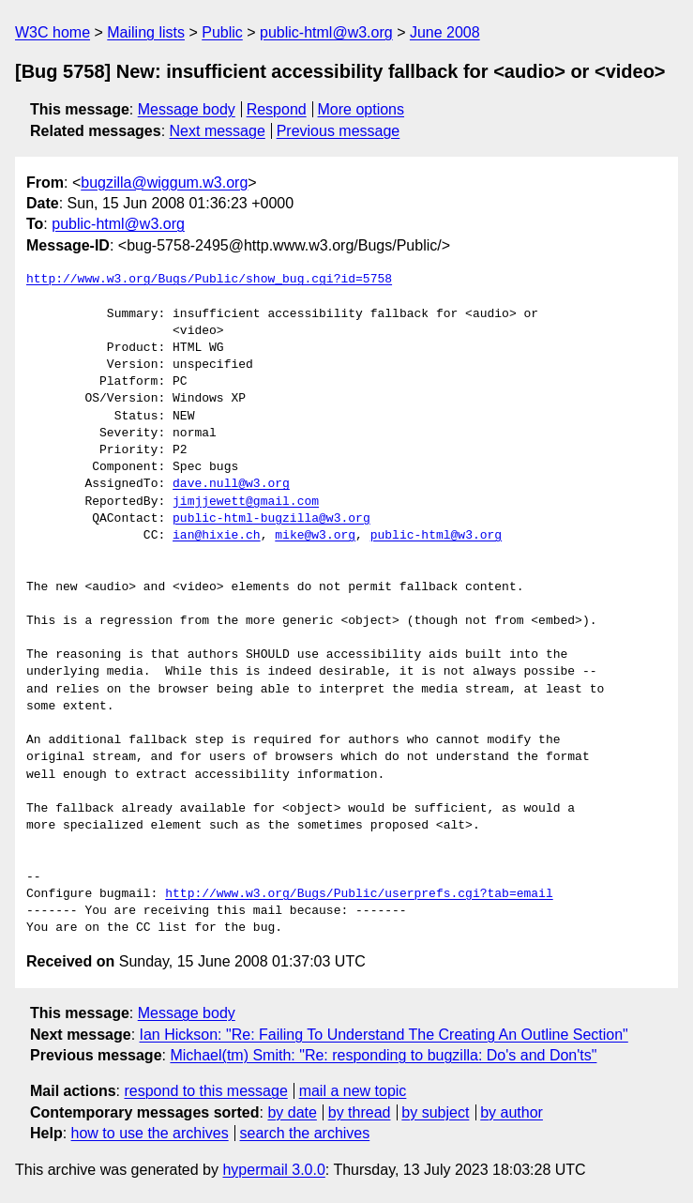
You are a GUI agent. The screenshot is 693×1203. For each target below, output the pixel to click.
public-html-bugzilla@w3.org (271, 518)
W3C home (52, 32)
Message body (186, 109)
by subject (435, 1112)
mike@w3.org (315, 535)
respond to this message (205, 1091)
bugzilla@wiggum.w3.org (164, 182)
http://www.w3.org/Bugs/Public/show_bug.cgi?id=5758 (209, 279)
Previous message (338, 131)
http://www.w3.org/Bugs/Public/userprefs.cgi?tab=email (358, 894)
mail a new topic (353, 1091)
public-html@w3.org (326, 32)
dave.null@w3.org (231, 484)
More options (361, 109)
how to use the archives (150, 1133)
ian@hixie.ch (217, 535)
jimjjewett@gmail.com (246, 502)
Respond (277, 109)
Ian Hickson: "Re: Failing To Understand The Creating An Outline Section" (384, 1035)
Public (222, 32)
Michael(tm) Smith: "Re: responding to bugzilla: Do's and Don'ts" (383, 1055)
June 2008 (445, 32)
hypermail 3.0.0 (273, 1170)
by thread (359, 1112)
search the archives (305, 1133)
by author (511, 1112)
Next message (217, 131)
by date (291, 1112)
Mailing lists (146, 32)
